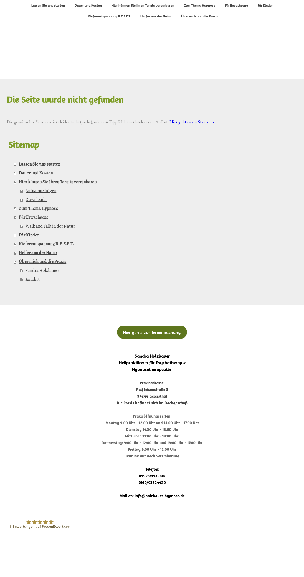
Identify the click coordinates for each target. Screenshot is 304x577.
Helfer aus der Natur (155, 16)
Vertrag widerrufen (130, 558)
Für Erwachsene (236, 5)
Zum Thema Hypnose (199, 5)
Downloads (36, 200)
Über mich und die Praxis (199, 16)
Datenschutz (48, 558)
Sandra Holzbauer (42, 270)
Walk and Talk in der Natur (50, 226)
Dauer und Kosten (88, 5)
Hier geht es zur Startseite (192, 122)
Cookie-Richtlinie (84, 558)
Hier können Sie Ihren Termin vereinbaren (143, 5)
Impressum (19, 558)
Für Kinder (265, 5)
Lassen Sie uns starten (48, 5)
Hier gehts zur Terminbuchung (152, 332)
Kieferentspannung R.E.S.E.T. (109, 16)
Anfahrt (33, 279)
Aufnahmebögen (41, 191)
